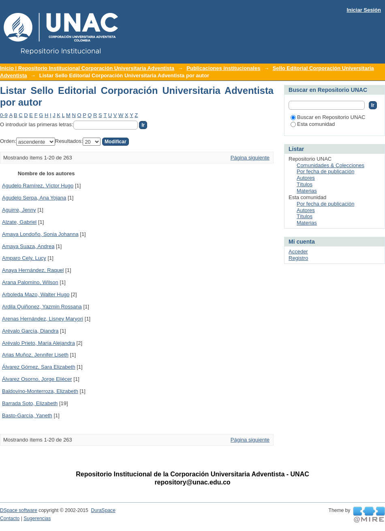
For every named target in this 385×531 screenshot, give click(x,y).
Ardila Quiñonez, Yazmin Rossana (42, 307)
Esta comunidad (313, 124)
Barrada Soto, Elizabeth (30, 403)
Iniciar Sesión (363, 10)
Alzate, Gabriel (19, 222)
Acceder (298, 252)
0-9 (4, 115)
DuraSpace (103, 510)
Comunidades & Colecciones (330, 165)
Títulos (304, 184)
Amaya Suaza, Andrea (28, 246)
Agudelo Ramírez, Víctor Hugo (37, 186)
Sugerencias (37, 518)
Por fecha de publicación (325, 171)
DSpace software (18, 510)
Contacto (9, 518)
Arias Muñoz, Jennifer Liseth (35, 355)
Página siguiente (250, 158)
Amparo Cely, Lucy (24, 258)
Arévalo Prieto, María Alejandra (38, 343)
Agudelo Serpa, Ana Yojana (34, 198)
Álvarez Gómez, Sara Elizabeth (38, 367)
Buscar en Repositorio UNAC (328, 117)
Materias (307, 191)
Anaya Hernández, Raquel (33, 270)
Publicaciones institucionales (223, 68)
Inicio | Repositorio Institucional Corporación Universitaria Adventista (87, 68)
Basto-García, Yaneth (27, 415)
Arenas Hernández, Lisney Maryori (42, 319)
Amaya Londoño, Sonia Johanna (40, 234)
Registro (298, 258)
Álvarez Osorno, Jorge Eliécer (37, 379)
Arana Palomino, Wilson (30, 282)
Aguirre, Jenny (19, 210)
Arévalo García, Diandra (30, 331)
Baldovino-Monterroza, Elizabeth (40, 391)
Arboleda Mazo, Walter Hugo (35, 294)
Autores (306, 178)
